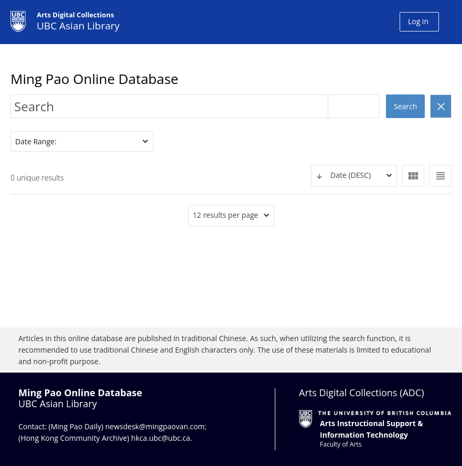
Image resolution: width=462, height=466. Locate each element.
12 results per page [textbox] (226, 215)
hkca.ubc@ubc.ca (160, 438)
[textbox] (353, 175)
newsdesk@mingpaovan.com (155, 426)
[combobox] (354, 176)
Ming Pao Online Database (94, 79)
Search (405, 106)
